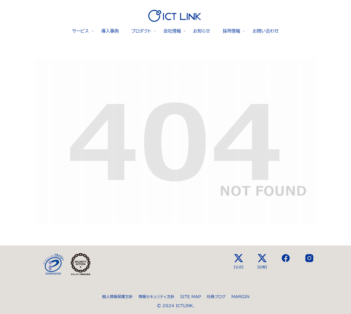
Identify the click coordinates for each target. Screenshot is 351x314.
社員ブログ (216, 297)
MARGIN (240, 297)
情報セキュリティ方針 (156, 297)
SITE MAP (190, 297)
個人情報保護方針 (117, 297)
